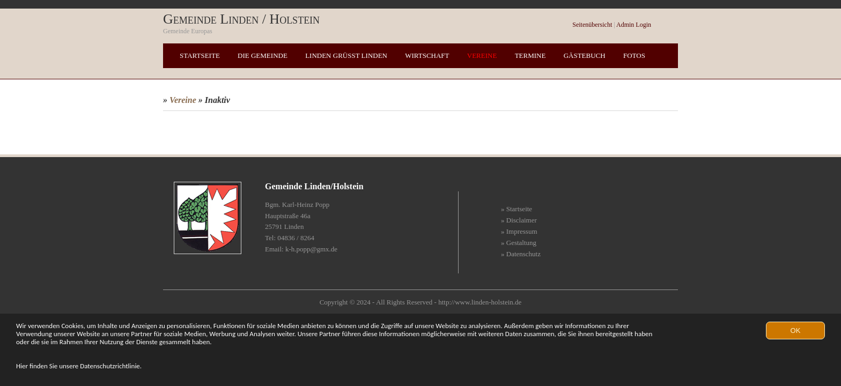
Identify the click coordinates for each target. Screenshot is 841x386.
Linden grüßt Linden (346, 55)
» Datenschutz (521, 254)
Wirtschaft (427, 55)
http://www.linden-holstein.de (479, 302)
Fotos (634, 55)
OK (796, 330)
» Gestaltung (518, 243)
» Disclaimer (519, 220)
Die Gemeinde (262, 55)
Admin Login (633, 24)
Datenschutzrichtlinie (110, 366)
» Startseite (516, 209)
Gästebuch (585, 55)
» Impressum (519, 231)
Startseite (200, 55)
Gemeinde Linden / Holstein (241, 19)
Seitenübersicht (592, 24)
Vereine (482, 55)
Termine (530, 55)
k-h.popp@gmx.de (311, 249)
